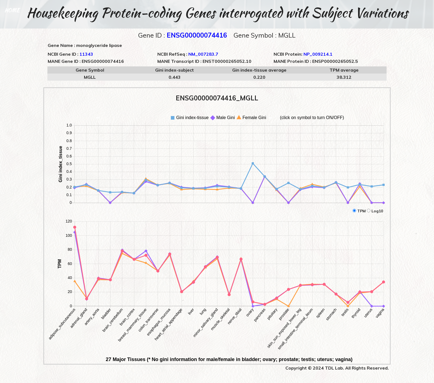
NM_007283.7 (203, 54)
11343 (86, 54)
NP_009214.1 (318, 54)
